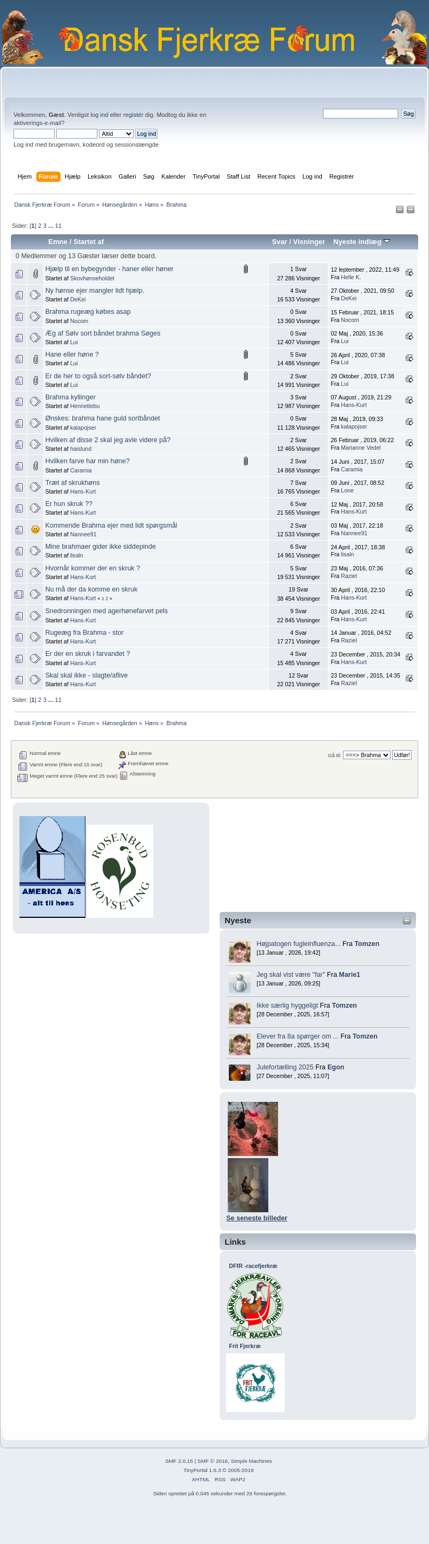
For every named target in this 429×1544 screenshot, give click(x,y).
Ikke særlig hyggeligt (287, 1005)
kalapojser (83, 427)
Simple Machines (251, 1461)
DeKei (78, 299)
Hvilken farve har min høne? (87, 461)
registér (133, 114)
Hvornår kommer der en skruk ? (92, 568)
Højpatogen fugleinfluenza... (298, 944)
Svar (279, 242)
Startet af (89, 242)
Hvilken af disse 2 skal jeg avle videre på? (108, 440)
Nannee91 (83, 534)
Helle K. (351, 277)
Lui (74, 342)
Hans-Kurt (354, 405)
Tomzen (366, 944)
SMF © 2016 (212, 1461)
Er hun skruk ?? (69, 504)
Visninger (309, 242)
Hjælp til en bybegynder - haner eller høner (109, 269)
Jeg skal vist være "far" (290, 974)
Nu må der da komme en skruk (91, 589)
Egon (335, 1067)
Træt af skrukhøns (72, 483)
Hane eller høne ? (72, 354)
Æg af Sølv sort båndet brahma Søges (103, 333)
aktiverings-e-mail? (39, 123)
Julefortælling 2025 (284, 1067)
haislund (80, 448)
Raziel (349, 576)
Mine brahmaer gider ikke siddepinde (100, 546)
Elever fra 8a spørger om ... (297, 1036)
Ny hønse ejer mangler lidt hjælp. (94, 290)
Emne (58, 242)
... (51, 225)
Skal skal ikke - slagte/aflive (86, 675)
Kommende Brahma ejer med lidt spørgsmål (111, 525)
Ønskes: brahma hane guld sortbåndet (102, 418)
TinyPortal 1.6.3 (202, 1470)
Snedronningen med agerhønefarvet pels (106, 611)
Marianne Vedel (361, 447)
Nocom (79, 321)
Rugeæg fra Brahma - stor (84, 632)
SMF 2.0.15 (179, 1461)
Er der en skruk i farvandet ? (87, 654)
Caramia (81, 470)
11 (58, 225)
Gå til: (334, 755)
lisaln (76, 555)
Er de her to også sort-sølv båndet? (98, 376)
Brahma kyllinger (70, 397)
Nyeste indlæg (361, 242)
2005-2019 (241, 1470)
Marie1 (350, 974)
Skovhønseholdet (92, 278)
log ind (99, 114)
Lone (347, 490)
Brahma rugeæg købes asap (88, 312)
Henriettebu (85, 406)
